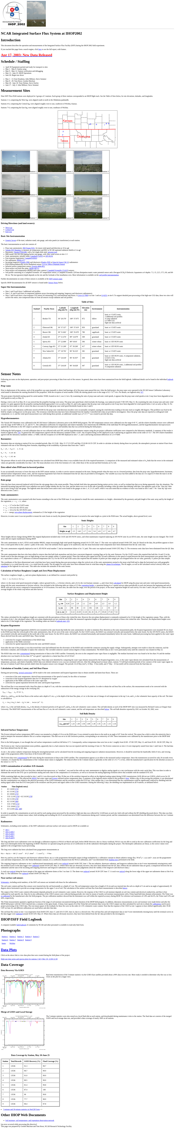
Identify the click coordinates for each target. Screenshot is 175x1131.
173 (16, 791)
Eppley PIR (25, 262)
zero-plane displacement (23, 514)
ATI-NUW (49, 256)
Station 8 (20, 943)
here (40, 49)
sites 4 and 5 (9, 836)
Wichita (12, 946)
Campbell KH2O (31, 258)
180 (16, 804)
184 (16, 811)
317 (142, 392)
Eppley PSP (46, 262)
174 (16, 794)
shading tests (113, 862)
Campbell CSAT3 (36, 256)
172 (17, 806)
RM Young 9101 (29, 248)
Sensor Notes (53, 283)
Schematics (5, 885)
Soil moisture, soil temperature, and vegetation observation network (29, 1123)
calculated (117, 585)
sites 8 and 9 (9, 840)
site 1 (7, 832)
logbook (170, 379)
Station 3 (20, 939)
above (125, 891)
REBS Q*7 (21, 260)
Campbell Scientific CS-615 (57, 270)
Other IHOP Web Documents (23, 1118)
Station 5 (36, 939)
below (107, 712)
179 (16, 801)
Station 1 (5, 939)
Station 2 (12, 939)
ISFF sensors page (55, 279)
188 (20, 811)
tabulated (4, 568)
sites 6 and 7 (9, 838)
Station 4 (28, 939)
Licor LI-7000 (83, 295)
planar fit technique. (113, 566)
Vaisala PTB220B (20, 252)
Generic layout (10, 240)
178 (30, 799)
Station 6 (5, 943)
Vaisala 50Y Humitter (13, 250)
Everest (55, 781)
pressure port (52, 252)
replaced (65, 866)
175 (16, 796)
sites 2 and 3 (9, 834)
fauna (4, 946)
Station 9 (28, 943)
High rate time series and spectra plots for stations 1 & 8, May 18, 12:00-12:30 (29, 962)
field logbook (21, 928)
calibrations (157, 907)
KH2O (34, 781)
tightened (35, 868)
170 (17, 799)
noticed (12, 874)
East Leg (8, 232)
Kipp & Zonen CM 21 (60, 262)
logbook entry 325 (63, 623)
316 (19, 433)
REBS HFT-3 (34, 268)
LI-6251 (104, 295)
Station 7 (12, 943)
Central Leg (9, 230)
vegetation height (87, 587)
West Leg (8, 228)
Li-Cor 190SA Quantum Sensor (53, 264)
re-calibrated (5, 899)
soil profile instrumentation (109, 275)
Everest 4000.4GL (38, 266)
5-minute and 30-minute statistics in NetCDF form (21, 1112)
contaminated (25, 655)
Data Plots (9, 952)
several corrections (25, 674)
